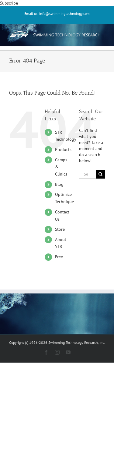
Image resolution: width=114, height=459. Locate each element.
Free (59, 257)
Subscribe (9, 3)
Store (60, 229)
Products (63, 149)
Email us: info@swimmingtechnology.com (57, 13)
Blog (59, 184)
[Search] (100, 174)
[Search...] (87, 174)
